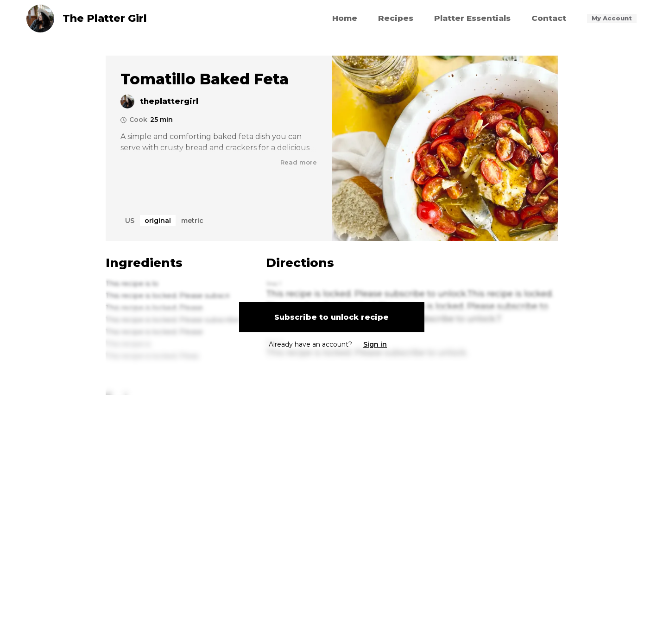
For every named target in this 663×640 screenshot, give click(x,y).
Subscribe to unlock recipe (331, 317)
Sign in (375, 344)
